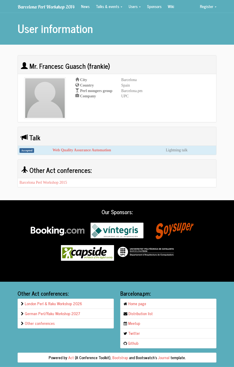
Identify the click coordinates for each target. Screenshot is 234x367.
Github (133, 343)
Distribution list (140, 313)
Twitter (134, 333)
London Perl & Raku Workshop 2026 (53, 303)
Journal (163, 357)
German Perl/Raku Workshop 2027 (52, 313)
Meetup (134, 323)
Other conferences (40, 323)
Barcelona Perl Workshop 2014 (46, 7)
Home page (137, 303)
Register (208, 6)
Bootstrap (120, 357)
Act (71, 357)
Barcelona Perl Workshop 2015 (43, 182)
